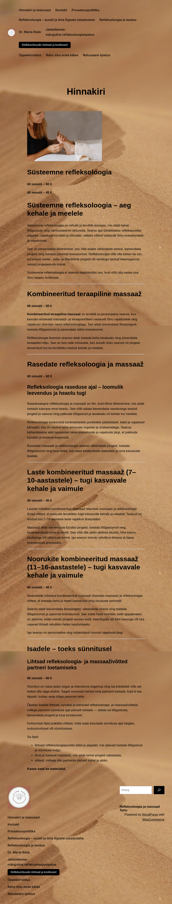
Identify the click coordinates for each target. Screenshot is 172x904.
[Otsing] (159, 790)
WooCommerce (153, 819)
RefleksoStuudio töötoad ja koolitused (45, 44)
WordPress (150, 814)
